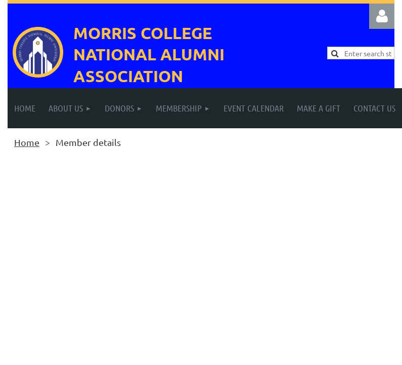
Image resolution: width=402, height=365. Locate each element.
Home (26, 142)
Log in (381, 16)
